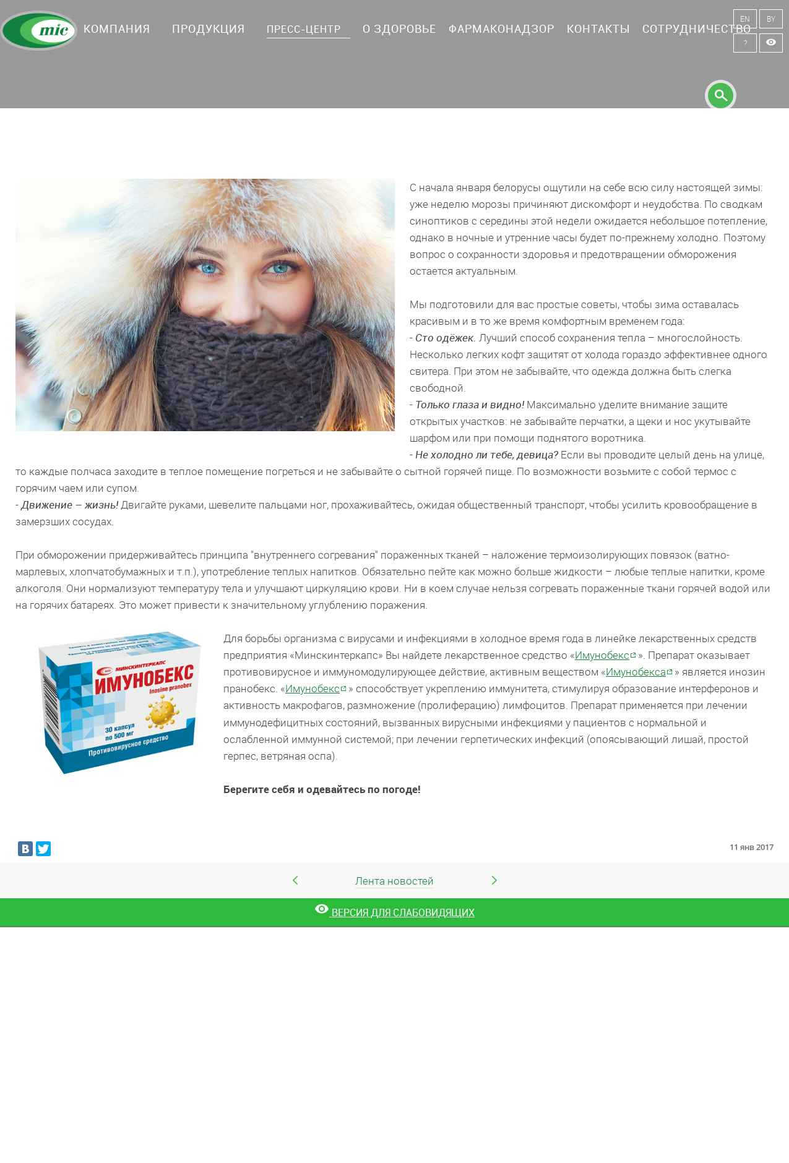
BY (771, 19)
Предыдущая (295, 880)
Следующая (494, 880)
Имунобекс (602, 655)
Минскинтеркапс (38, 31)
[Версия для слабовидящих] (394, 912)
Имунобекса (636, 671)
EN (745, 19)
